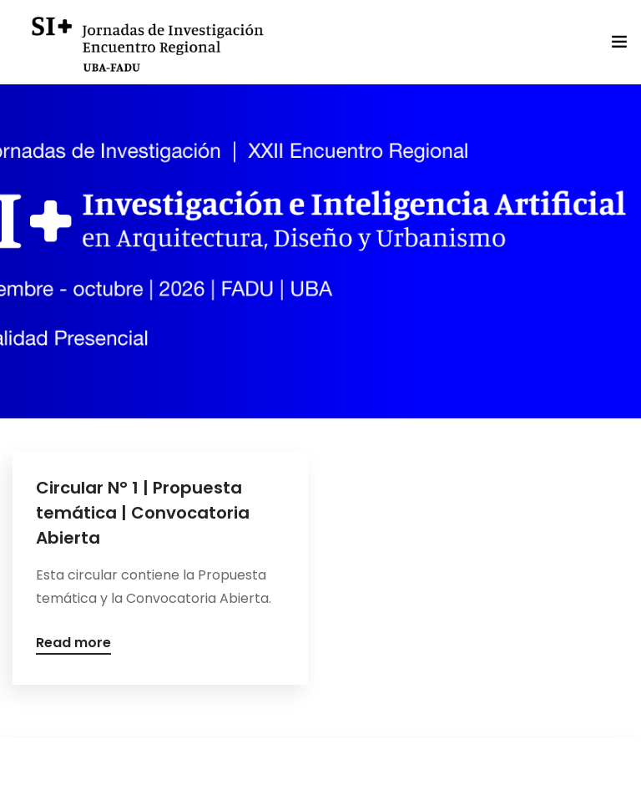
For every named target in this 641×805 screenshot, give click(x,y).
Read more (73, 644)
